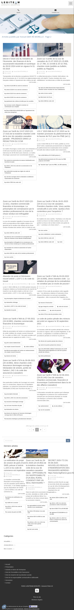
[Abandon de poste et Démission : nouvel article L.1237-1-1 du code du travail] (20, 267)
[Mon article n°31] (59, 453)
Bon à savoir (8, 549)
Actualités (7, 541)
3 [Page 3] (40, 429)
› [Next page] (44, 429)
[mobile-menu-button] (70, 3)
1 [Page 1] (33, 429)
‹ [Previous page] (29, 429)
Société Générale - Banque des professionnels (26, 609)
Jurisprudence (8, 545)
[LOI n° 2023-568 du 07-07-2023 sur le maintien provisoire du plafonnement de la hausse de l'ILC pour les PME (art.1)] (54, 122)
